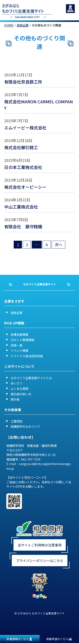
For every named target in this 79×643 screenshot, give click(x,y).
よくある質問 (19, 388)
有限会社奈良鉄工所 (23, 82)
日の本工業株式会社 (23, 167)
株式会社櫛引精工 (21, 147)
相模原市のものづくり (25, 426)
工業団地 (16, 421)
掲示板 (15, 399)
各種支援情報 (19, 334)
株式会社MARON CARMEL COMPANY (38, 104)
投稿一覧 (16, 345)
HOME (8, 25)
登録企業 (22, 25)
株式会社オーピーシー (25, 187)
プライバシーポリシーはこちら (39, 560)
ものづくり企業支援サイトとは (31, 378)
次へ (58, 244)
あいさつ (16, 383)
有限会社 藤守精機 (23, 226)
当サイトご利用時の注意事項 (40, 544)
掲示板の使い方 (21, 394)
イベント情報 (19, 350)
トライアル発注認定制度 (27, 356)
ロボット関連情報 (22, 339)
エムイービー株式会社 (25, 128)
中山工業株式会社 (21, 207)
